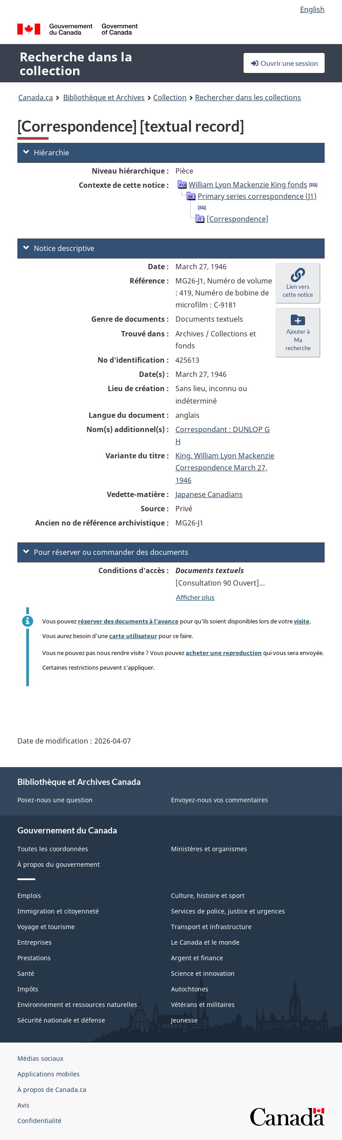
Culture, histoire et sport (207, 895)
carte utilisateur (133, 636)
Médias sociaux (40, 1058)
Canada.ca (35, 97)
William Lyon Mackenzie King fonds (248, 185)
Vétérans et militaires (203, 1004)
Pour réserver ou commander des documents (105, 552)
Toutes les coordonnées (52, 849)
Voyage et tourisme (46, 926)
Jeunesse (184, 1020)
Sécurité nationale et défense (61, 1020)
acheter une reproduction (224, 653)
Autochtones (189, 989)
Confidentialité (39, 1120)
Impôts (27, 989)
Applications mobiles (48, 1074)
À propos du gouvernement (58, 864)
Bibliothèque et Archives (104, 97)
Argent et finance (197, 958)
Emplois (29, 895)
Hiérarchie (46, 153)
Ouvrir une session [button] (284, 63)
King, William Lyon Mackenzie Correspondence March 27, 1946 (224, 468)
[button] (298, 283)
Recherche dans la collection (76, 63)
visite (301, 621)
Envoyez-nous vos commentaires (219, 800)
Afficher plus (195, 597)
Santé (25, 973)
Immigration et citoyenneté (58, 911)
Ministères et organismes (209, 849)
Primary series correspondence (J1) (257, 196)
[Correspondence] (238, 219)
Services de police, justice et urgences (228, 911)
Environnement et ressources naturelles (77, 1004)
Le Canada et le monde (205, 942)
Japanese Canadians (209, 494)
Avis (23, 1105)
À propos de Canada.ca (51, 1089)
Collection (170, 97)
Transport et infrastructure (211, 926)
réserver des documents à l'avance (128, 621)
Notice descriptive (58, 248)
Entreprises (34, 942)
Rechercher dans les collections (248, 97)
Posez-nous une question (55, 800)
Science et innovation (203, 973)
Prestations (34, 958)
